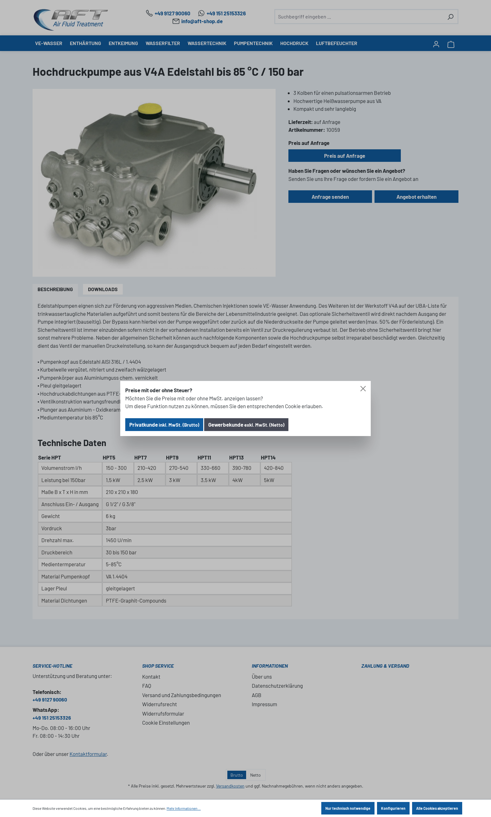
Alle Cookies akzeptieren (437, 808)
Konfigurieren (393, 808)
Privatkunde (164, 424)
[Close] (363, 388)
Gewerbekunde (246, 424)
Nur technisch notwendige (347, 808)
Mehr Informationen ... (184, 808)
